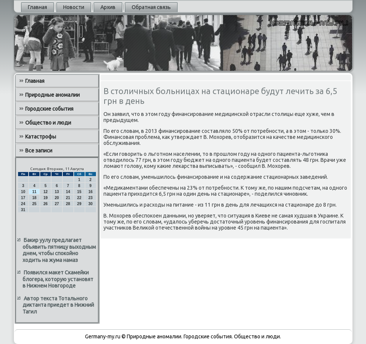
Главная (37, 7)
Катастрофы (40, 137)
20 (57, 198)
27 (57, 204)
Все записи (38, 151)
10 (23, 192)
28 (68, 204)
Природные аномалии (52, 95)
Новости (73, 7)
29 (79, 204)
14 (68, 192)
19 (46, 198)
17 (23, 198)
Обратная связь (151, 7)
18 (34, 198)
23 (90, 198)
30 (90, 204)
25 (34, 204)
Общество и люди (48, 123)
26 (46, 204)
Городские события (49, 109)
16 (90, 192)
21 (68, 198)
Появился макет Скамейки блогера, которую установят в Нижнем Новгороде (58, 279)
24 (23, 204)
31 (23, 210)
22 (79, 198)
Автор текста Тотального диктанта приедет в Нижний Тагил (58, 305)
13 (57, 192)
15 (79, 192)
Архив (107, 7)
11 (34, 192)
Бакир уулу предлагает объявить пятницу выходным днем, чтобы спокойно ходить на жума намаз (59, 250)
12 (46, 192)
